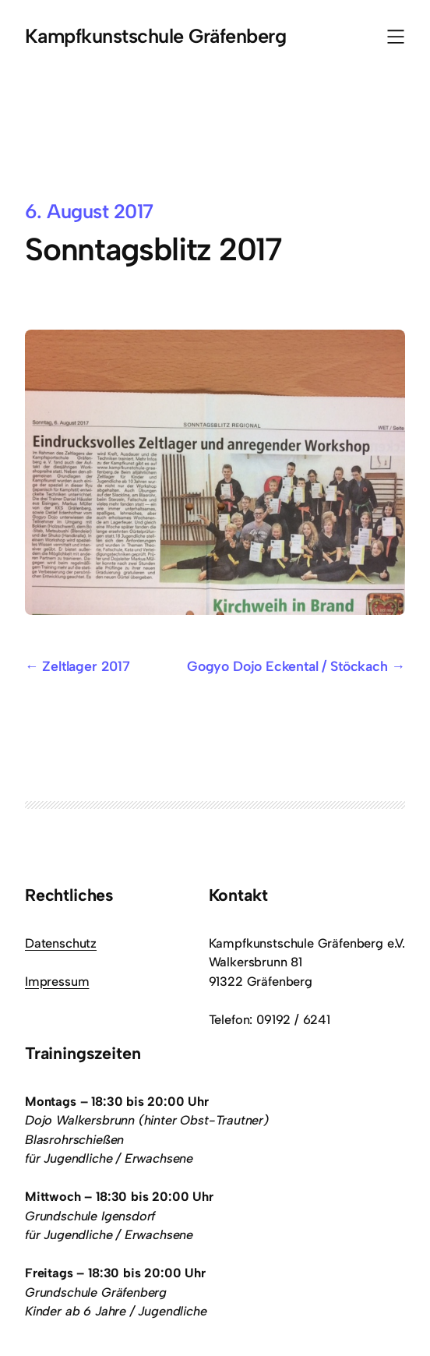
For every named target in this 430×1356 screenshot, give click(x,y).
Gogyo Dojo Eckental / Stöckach (287, 666)
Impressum (57, 981)
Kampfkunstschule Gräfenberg (155, 36)
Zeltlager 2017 (86, 666)
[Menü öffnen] (395, 36)
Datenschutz (61, 943)
